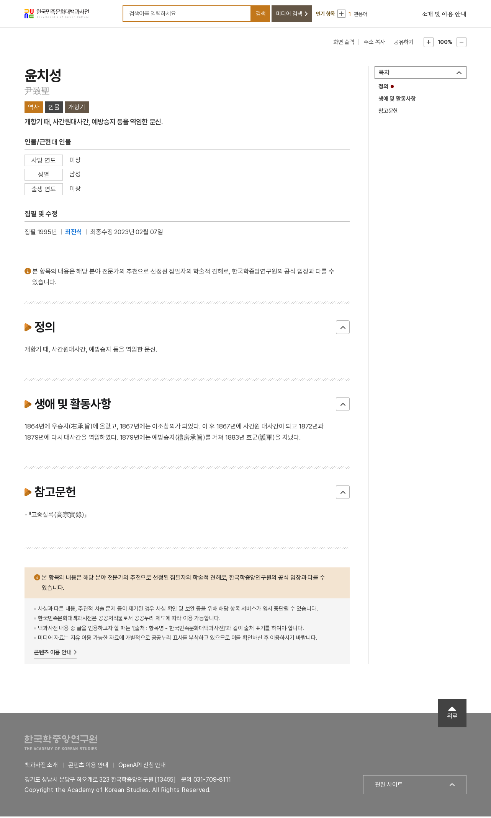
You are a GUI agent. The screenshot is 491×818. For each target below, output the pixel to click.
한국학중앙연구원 (61, 744)
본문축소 (461, 44)
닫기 (343, 329)
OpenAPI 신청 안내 (142, 766)
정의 (383, 88)
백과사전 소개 (41, 766)
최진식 (73, 233)
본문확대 (429, 44)
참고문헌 (388, 112)
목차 (384, 74)
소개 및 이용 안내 (443, 15)
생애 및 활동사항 (397, 100)
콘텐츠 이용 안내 (53, 653)
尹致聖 (37, 92)
